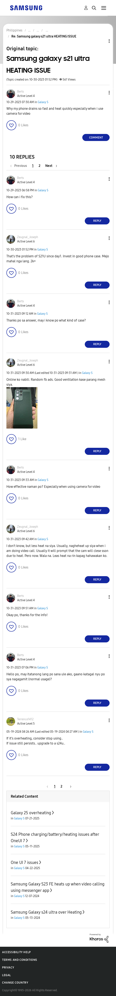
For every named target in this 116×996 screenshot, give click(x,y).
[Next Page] (51, 165)
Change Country (15, 982)
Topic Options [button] (102, 41)
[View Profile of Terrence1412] (25, 719)
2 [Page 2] (39, 166)
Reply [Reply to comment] (97, 221)
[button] (102, 92)
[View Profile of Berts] (20, 91)
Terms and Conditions (19, 960)
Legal (6, 975)
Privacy (8, 967)
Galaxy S (43, 102)
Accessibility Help (16, 952)
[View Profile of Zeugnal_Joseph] (27, 237)
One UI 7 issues (24, 862)
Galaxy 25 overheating (31, 812)
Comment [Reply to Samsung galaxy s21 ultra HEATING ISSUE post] (96, 137)
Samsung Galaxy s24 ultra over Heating (46, 912)
